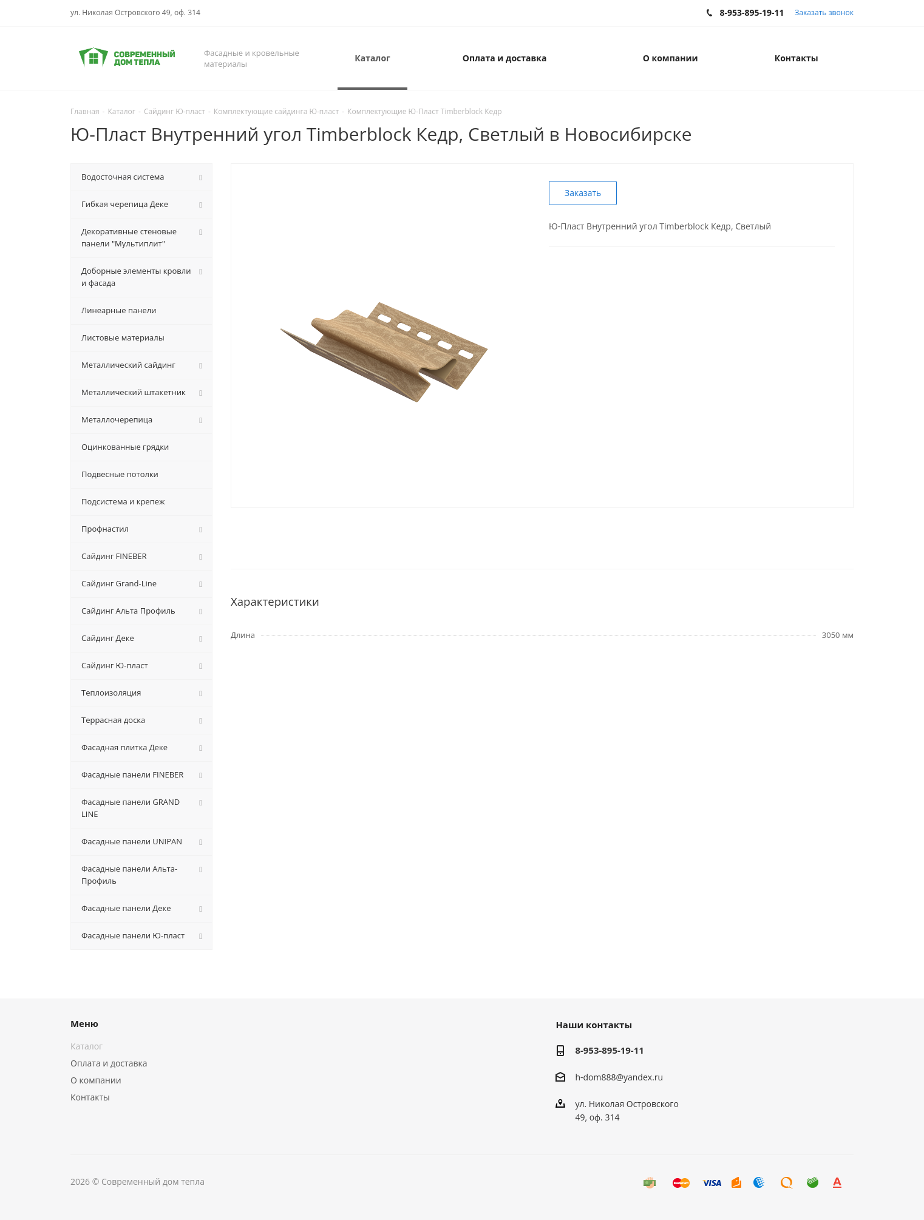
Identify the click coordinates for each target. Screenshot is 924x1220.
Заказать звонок (824, 12)
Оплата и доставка (109, 1063)
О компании (95, 1080)
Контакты (90, 1097)
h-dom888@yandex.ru (619, 1077)
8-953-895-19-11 (609, 1050)
